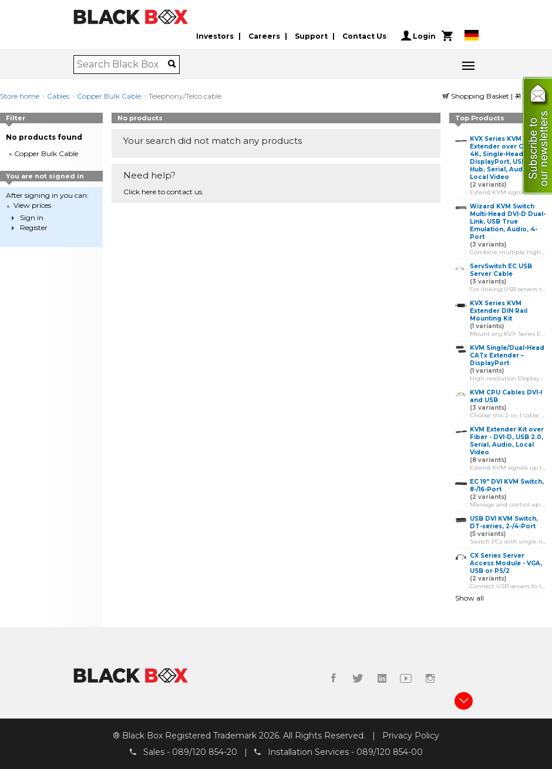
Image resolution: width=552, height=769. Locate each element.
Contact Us (364, 36)
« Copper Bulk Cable (43, 153)
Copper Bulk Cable (109, 96)
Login (418, 36)
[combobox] (122, 64)
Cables (58, 96)
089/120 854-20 (204, 752)
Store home (19, 96)
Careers (264, 36)
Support (311, 36)
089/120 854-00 (389, 752)
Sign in (31, 217)
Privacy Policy (410, 735)
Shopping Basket (477, 96)
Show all (469, 597)
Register (34, 227)
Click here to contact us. (163, 191)
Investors (215, 36)
